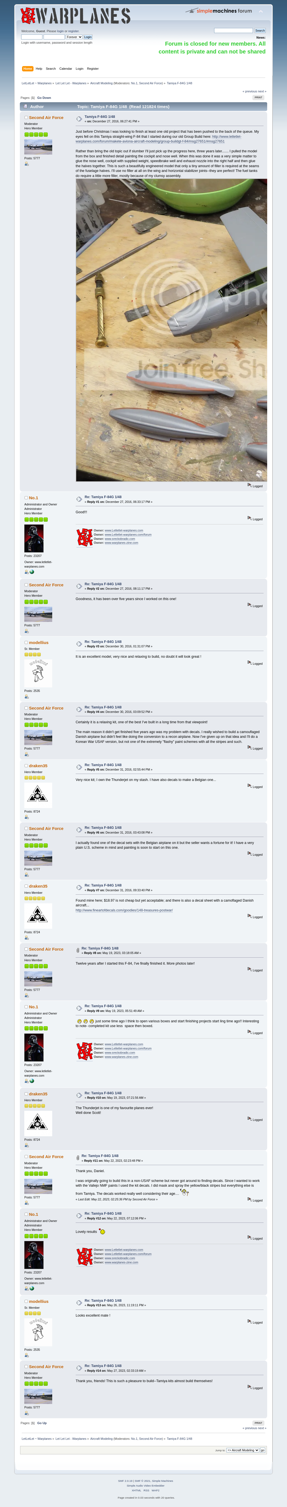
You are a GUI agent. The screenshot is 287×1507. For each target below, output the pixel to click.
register (73, 31)
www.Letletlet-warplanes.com (124, 530)
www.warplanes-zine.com (121, 542)
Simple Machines (162, 1480)
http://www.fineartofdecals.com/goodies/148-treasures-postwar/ (124, 910)
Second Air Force (150, 83)
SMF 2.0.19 (125, 1480)
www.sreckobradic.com (120, 538)
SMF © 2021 (142, 1480)
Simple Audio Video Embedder (145, 1485)
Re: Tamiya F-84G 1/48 (103, 497)
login (60, 31)
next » (262, 91)
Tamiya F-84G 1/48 (100, 117)
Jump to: (220, 1450)
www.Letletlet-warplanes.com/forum (128, 534)
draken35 (38, 765)
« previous (250, 91)
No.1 (134, 83)
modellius (39, 642)
